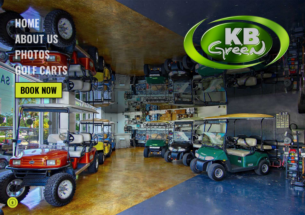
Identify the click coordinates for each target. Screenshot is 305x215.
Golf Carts (41, 70)
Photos (32, 54)
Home (27, 22)
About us (36, 38)
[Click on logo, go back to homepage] (236, 42)
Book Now (38, 90)
